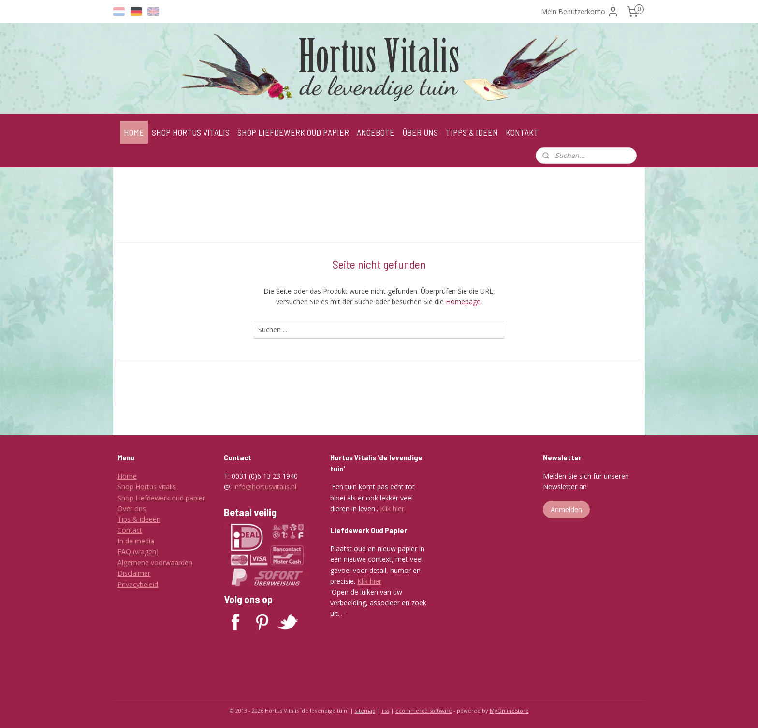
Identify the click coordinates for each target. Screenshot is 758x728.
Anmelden (566, 509)
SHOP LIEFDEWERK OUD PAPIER (293, 132)
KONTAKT (522, 132)
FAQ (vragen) (138, 551)
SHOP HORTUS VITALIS (191, 132)
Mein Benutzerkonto (580, 11)
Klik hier (392, 508)
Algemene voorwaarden (154, 562)
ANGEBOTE (375, 132)
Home (127, 476)
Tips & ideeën (138, 519)
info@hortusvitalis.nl (264, 486)
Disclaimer (133, 573)
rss (385, 710)
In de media (135, 540)
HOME (134, 132)
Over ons (131, 508)
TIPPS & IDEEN (472, 132)
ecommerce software (423, 710)
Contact (129, 530)
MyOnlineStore (509, 710)
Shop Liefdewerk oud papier (161, 497)
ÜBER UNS (420, 132)
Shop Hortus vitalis (146, 486)
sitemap (365, 710)
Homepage (463, 301)
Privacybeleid (137, 584)
